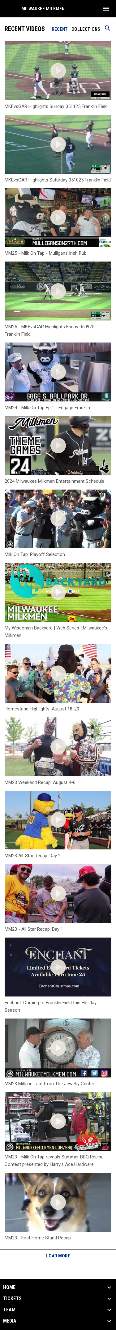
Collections (85, 29)
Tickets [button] (12, 1298)
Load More (58, 1256)
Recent (60, 29)
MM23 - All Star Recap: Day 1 (34, 929)
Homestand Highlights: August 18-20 (42, 709)
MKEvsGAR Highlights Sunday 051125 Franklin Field (56, 106)
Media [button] (9, 1321)
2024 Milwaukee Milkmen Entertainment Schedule (54, 481)
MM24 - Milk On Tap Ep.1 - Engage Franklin (47, 407)
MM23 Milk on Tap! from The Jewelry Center (49, 1083)
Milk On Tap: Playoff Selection (35, 554)
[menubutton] (106, 8)
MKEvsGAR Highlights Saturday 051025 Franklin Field (58, 180)
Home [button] (9, 1287)
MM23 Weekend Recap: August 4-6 (40, 782)
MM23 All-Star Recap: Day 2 (33, 855)
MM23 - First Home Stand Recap (38, 1238)
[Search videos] (107, 30)
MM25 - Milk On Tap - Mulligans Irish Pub (46, 253)
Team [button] (9, 1309)
